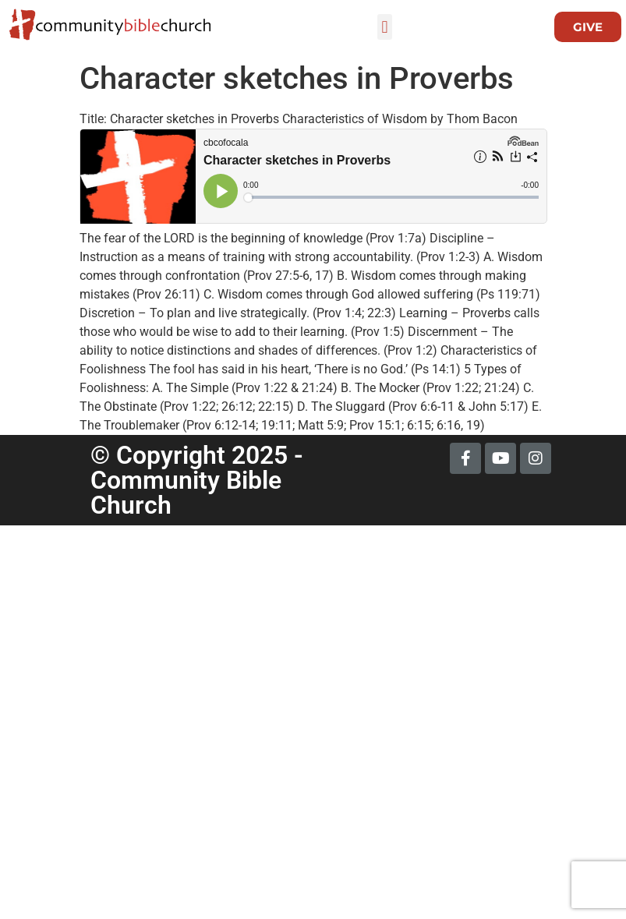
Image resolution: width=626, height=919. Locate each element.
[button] (384, 27)
